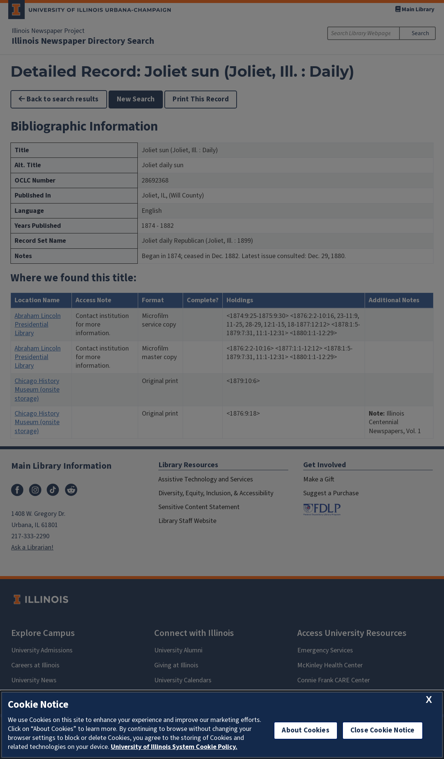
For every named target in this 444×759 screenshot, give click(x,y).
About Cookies (305, 730)
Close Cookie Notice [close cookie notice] (382, 730)
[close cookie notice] (429, 699)
